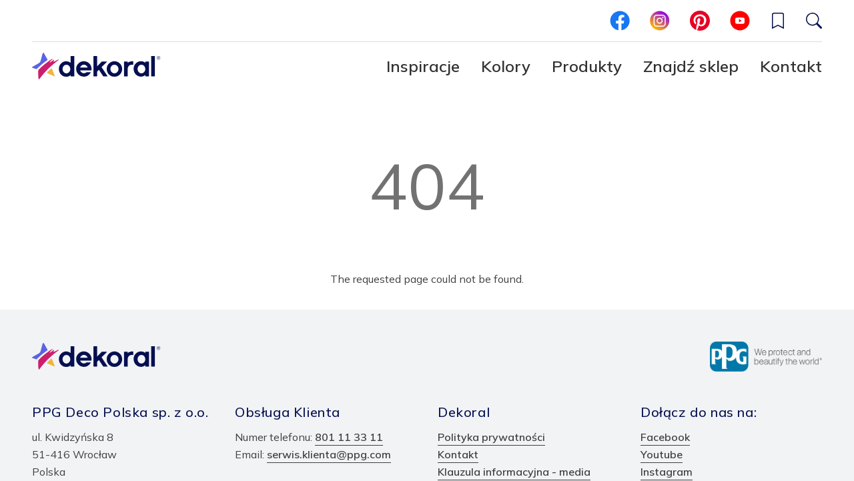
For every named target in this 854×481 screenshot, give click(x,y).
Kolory (505, 66)
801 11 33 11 (349, 437)
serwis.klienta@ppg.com (329, 454)
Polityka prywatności (491, 437)
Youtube (661, 454)
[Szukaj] (814, 21)
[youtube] (740, 21)
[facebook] (620, 21)
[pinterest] (700, 21)
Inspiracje (423, 66)
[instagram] (660, 21)
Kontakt (791, 66)
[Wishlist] (778, 21)
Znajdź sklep (691, 66)
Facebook (665, 437)
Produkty (587, 66)
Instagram (666, 471)
